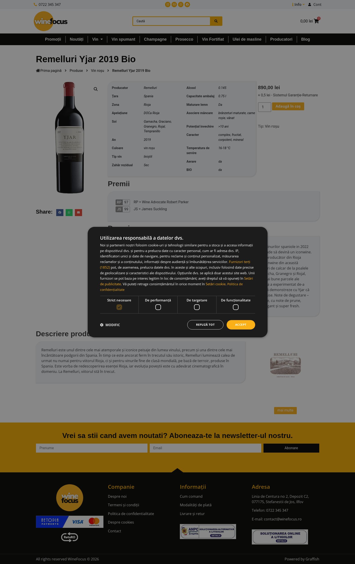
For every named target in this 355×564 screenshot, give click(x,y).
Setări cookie (216, 283)
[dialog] (178, 282)
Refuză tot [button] (204, 324)
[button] (110, 324)
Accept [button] (240, 324)
